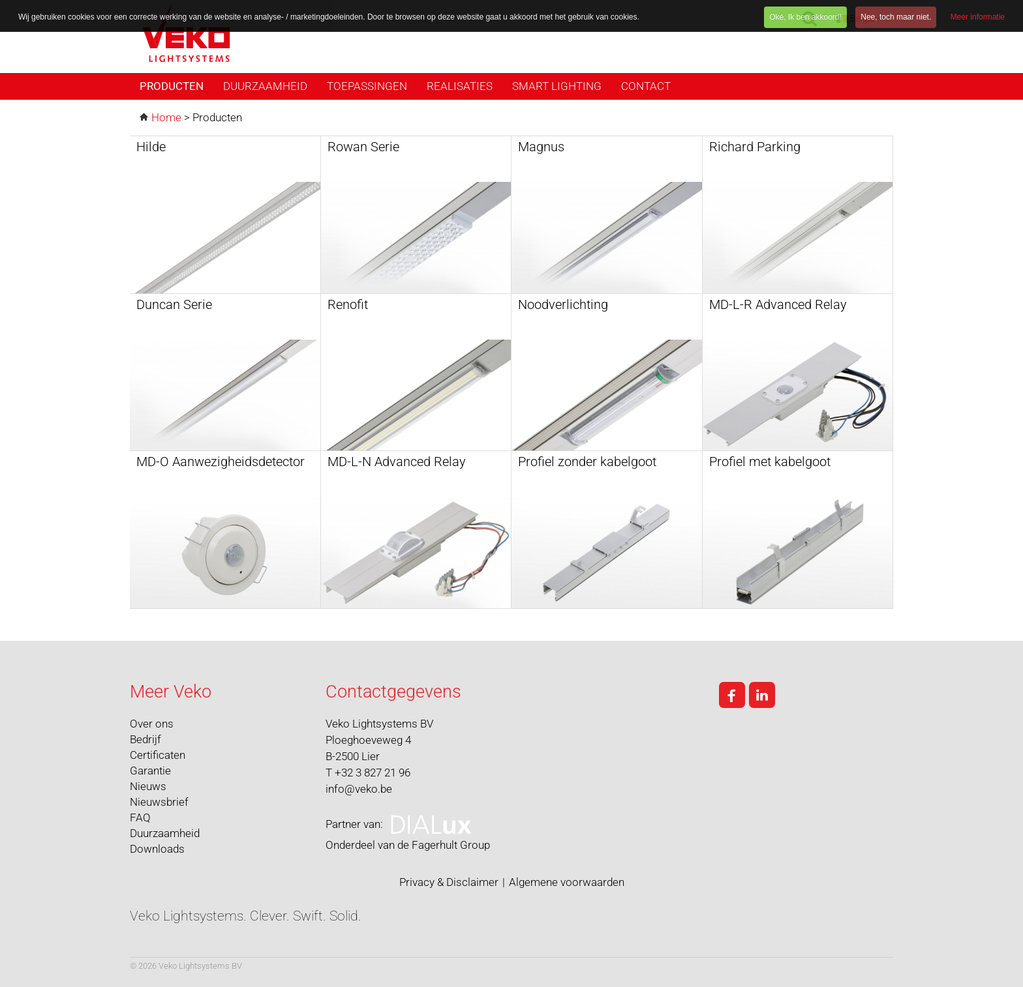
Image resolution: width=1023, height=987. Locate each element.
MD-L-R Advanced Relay (778, 304)
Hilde (151, 147)
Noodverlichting (563, 304)
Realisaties (460, 86)
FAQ (140, 817)
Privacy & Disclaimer (448, 882)
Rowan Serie (363, 147)
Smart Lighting (557, 86)
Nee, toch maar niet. (896, 17)
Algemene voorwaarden (566, 882)
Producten (172, 86)
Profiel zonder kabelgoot (587, 461)
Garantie (150, 770)
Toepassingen (367, 86)
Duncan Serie (174, 304)
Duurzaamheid (265, 86)
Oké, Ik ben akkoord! (805, 17)
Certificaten (157, 754)
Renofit (348, 304)
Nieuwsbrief (159, 801)
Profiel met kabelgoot (770, 461)
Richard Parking (755, 147)
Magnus (541, 147)
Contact (646, 86)
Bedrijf (145, 739)
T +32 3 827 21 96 (368, 772)
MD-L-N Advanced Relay (397, 461)
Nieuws (148, 786)
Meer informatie (978, 17)
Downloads (157, 848)
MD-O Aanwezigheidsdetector (220, 461)
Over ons (152, 723)
